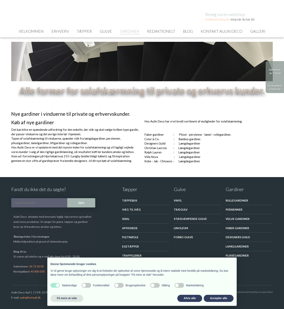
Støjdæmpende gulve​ (190, 218)
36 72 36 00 (36, 266)
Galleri (257, 31)
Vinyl (178, 200)
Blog (188, 31)
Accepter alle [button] (218, 298)
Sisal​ (125, 218)
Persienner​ (234, 209)
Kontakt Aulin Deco (221, 31)
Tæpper (84, 31)
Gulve (106, 31)
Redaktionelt (161, 31)
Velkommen (31, 31)
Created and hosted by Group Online (253, 291)
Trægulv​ (181, 209)
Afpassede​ (130, 228)
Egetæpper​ (130, 246)
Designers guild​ (238, 237)
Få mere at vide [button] (67, 298)
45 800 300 (38, 271)
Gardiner (129, 31)
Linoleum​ (181, 228)
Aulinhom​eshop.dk (217, 19)
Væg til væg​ (131, 209)
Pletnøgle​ (130, 237)
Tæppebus (129, 200)
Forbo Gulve (183, 237)
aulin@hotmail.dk (30, 297)
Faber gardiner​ (237, 228)
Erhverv (60, 31)
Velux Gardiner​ (237, 218)
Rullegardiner (237, 200)
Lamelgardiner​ (237, 246)
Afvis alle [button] (190, 298)
